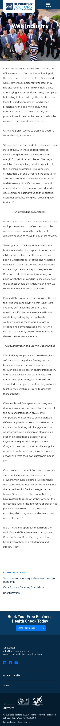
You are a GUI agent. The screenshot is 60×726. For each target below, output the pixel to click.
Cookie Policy (24, 722)
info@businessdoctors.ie (16, 650)
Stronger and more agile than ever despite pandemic (29, 579)
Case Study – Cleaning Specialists (23, 587)
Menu (48, 4)
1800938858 (9, 647)
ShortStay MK (11, 592)
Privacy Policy (9, 722)
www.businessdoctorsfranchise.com (22, 654)
